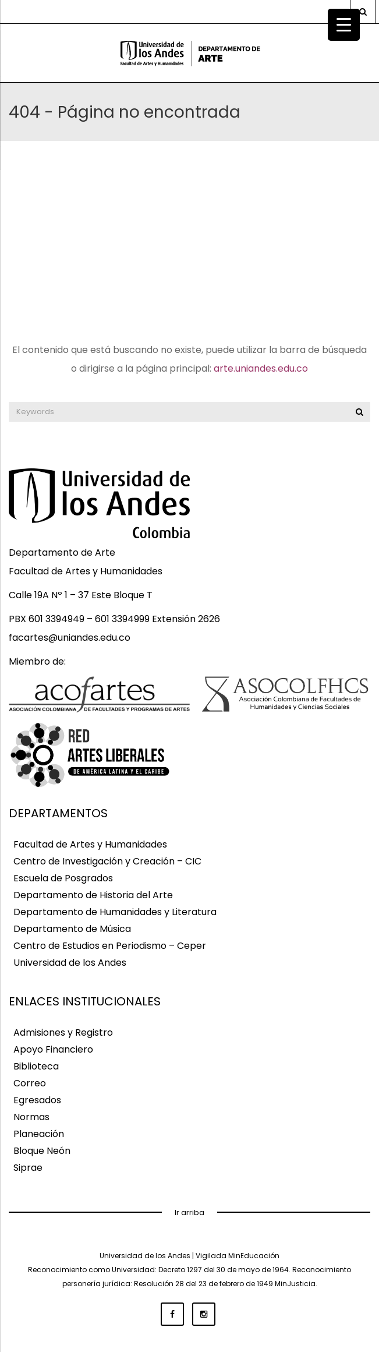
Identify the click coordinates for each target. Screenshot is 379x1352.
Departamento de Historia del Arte (93, 895)
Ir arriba (189, 1212)
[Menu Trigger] (344, 25)
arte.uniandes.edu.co (261, 368)
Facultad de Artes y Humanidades (90, 845)
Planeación (38, 1134)
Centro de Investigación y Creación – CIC (107, 862)
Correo (29, 1083)
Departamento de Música (72, 929)
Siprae (27, 1168)
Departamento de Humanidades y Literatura (115, 912)
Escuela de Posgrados (63, 878)
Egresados (37, 1100)
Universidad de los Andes (69, 963)
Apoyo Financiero (53, 1050)
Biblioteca (36, 1067)
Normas (31, 1117)
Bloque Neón (41, 1151)
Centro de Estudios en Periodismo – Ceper (109, 946)
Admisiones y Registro (63, 1033)
